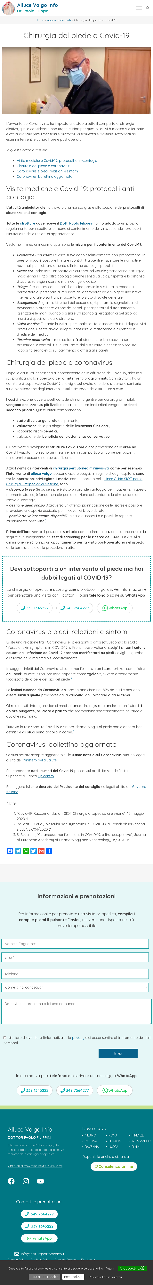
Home (40, 20)
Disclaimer (88, 1259)
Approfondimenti (59, 20)
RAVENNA (92, 1147)
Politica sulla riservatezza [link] (105, 1277)
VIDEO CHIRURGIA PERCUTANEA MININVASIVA (35, 1166)
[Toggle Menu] (139, 8)
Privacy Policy (17, 1259)
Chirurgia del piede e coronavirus (43, 166)
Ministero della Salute (39, 760)
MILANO (90, 1135)
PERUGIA (115, 1141)
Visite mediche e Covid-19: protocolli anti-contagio (57, 160)
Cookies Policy (40, 1259)
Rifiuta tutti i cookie (44, 1277)
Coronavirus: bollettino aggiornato (44, 176)
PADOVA (91, 1141)
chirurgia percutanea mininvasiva (81, 468)
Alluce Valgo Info (37, 5)
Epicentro (46, 776)
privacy (78, 1037)
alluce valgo (41, 473)
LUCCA (113, 1147)
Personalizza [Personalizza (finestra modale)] (73, 1277)
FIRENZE (138, 1135)
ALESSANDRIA (141, 1141)
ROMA (113, 1135)
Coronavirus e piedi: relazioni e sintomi (47, 171)
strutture (27, 223)
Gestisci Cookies (65, 1259)
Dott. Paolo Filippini (76, 223)
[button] (147, 8)
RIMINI (136, 1147)
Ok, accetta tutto (132, 1268)
